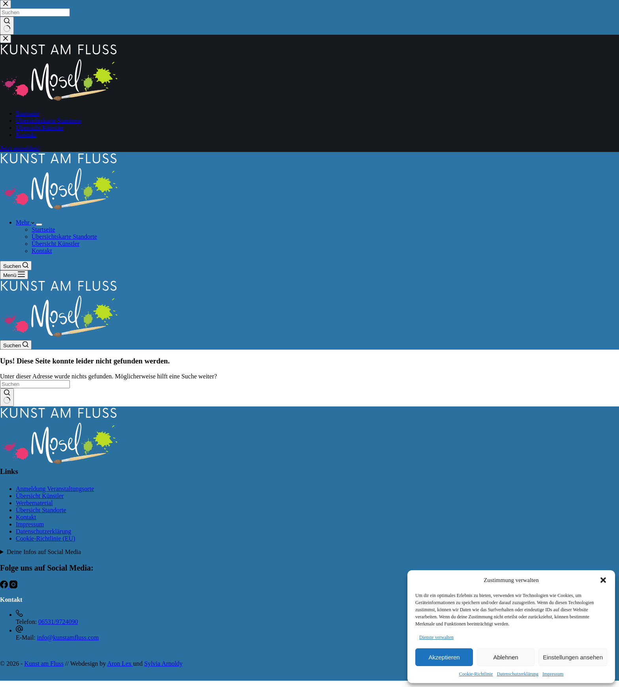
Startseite (43, 229)
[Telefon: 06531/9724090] (19, 614)
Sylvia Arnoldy (163, 663)
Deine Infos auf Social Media (44, 551)
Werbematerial (34, 503)
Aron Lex (120, 663)
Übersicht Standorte (41, 510)
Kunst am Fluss (44, 663)
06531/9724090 (58, 621)
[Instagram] (13, 586)
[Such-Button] (7, 397)
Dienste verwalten (436, 637)
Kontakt (42, 250)
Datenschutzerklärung (517, 674)
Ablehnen (505, 657)
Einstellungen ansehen (573, 657)
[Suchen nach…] (35, 384)
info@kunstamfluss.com (68, 637)
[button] (603, 580)
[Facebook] (4, 586)
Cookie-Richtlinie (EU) (45, 538)
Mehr (26, 222)
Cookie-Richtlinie (476, 674)
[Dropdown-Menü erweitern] (39, 224)
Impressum (552, 674)
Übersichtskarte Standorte (64, 236)
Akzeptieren (444, 657)
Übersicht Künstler (55, 243)
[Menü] (14, 274)
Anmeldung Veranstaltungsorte (55, 488)
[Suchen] (16, 265)
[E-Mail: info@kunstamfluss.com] (19, 630)
